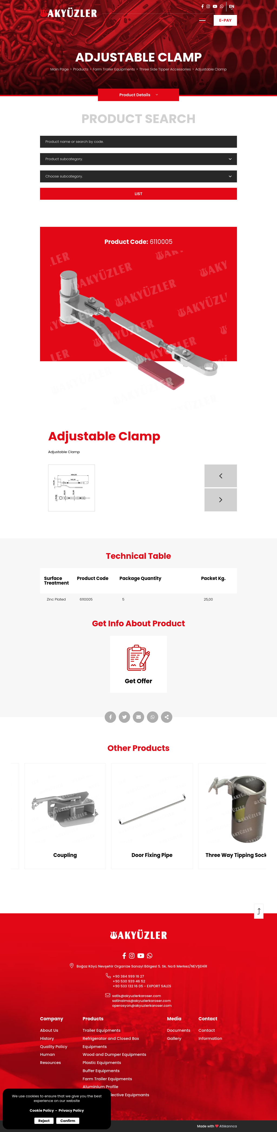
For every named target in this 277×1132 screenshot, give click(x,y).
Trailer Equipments (102, 1030)
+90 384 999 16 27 (128, 976)
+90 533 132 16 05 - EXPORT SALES (142, 986)
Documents (178, 1030)
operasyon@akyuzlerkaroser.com (142, 1005)
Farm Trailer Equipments (114, 69)
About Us (49, 1030)
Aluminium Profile (100, 1086)
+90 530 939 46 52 (129, 981)
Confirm (67, 1120)
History (47, 1038)
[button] (221, 476)
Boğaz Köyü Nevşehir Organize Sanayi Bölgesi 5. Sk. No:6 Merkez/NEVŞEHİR (142, 966)
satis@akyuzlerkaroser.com (136, 996)
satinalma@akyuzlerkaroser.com (141, 1000)
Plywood (91, 1103)
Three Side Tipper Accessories (165, 69)
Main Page (59, 69)
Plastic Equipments (102, 1062)
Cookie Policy (42, 1110)
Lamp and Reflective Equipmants (116, 1095)
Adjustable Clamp (211, 69)
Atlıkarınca (228, 1126)
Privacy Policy (71, 1110)
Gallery (174, 1038)
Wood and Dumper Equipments (114, 1054)
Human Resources (50, 1058)
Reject (44, 1120)
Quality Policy (53, 1046)
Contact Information (210, 1034)
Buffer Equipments (101, 1070)
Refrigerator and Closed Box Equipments (111, 1042)
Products (80, 69)
